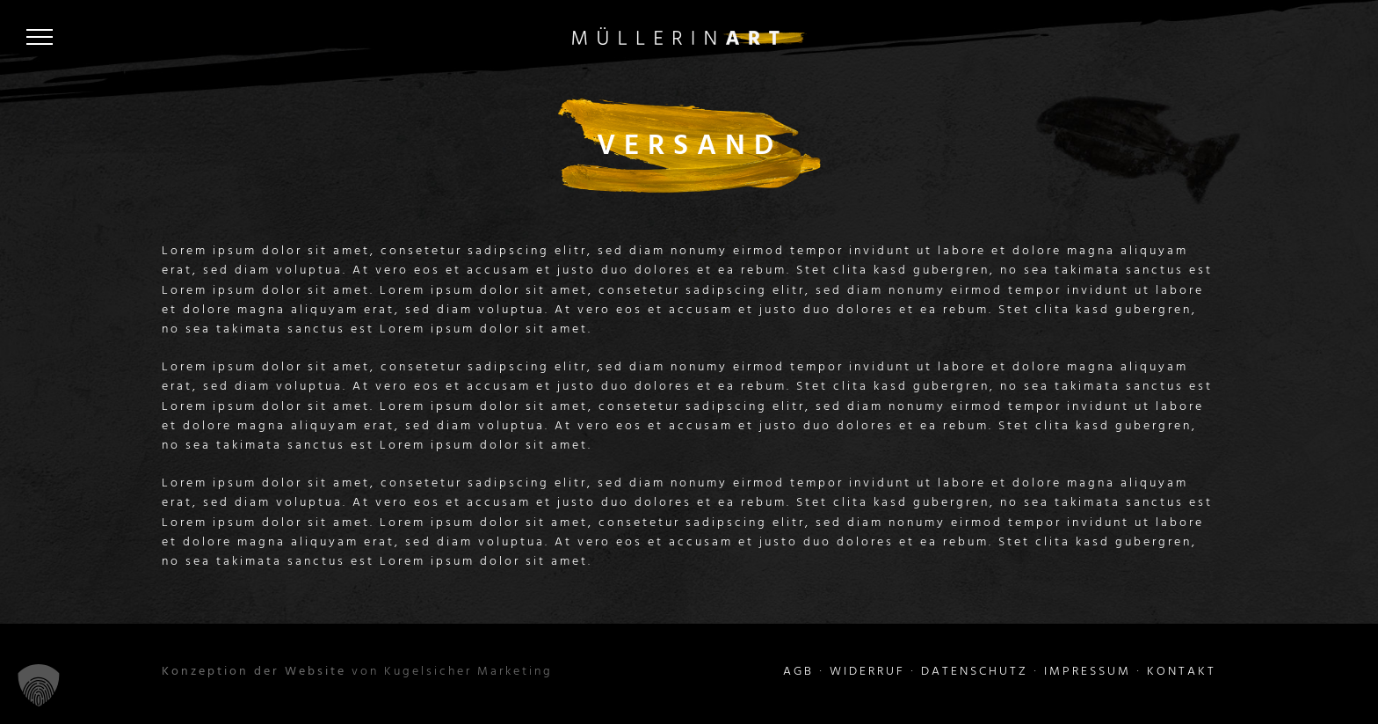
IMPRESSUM (1087, 672)
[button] (38, 685)
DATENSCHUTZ (974, 672)
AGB (798, 672)
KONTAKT (1181, 672)
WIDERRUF (867, 672)
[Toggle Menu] (39, 37)
